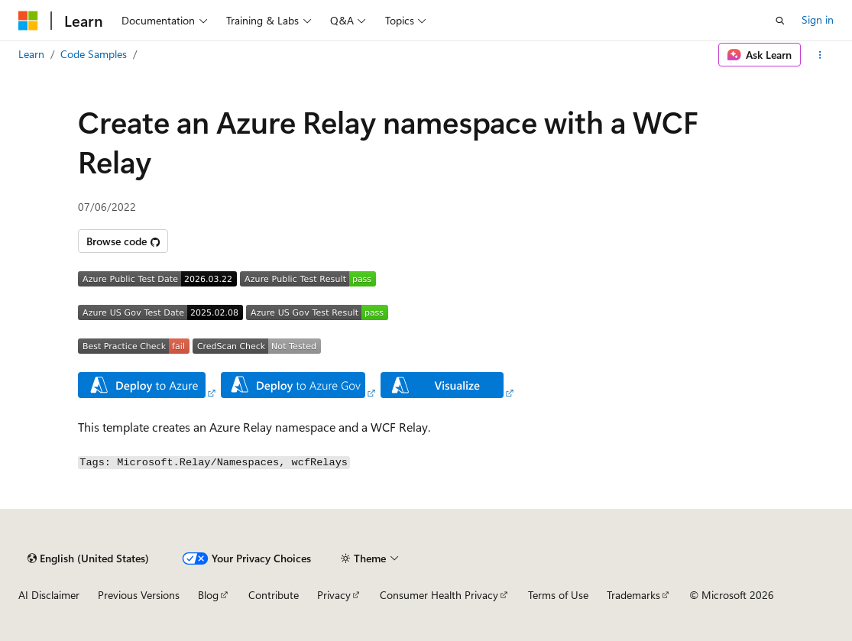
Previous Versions (139, 595)
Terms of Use (558, 595)
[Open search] (780, 20)
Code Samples (93, 54)
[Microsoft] (28, 21)
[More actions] (820, 55)
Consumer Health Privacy (439, 595)
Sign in (818, 19)
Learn (31, 54)
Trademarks (633, 595)
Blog (208, 595)
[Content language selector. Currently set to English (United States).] (88, 558)
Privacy (334, 595)
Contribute (273, 595)
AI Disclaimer (48, 595)
